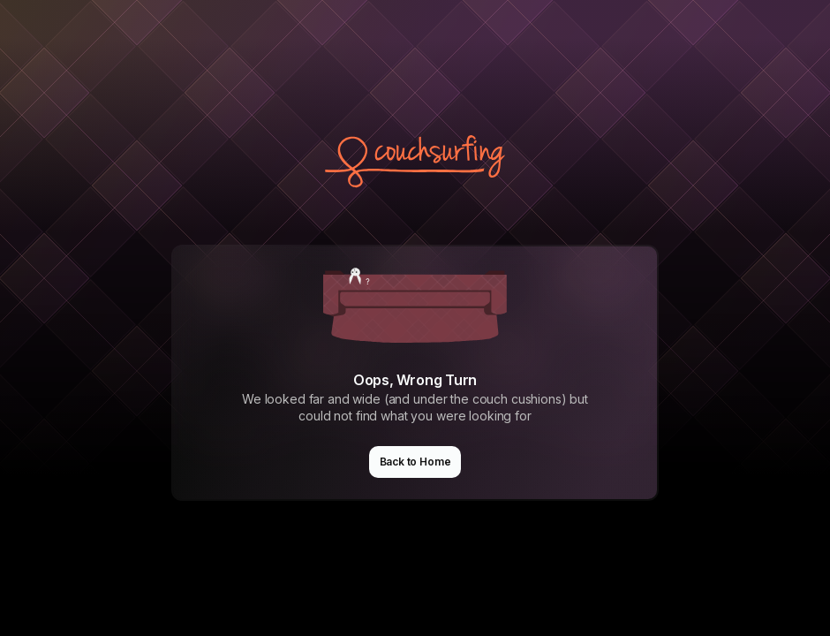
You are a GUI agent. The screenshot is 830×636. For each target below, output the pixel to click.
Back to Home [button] (415, 461)
